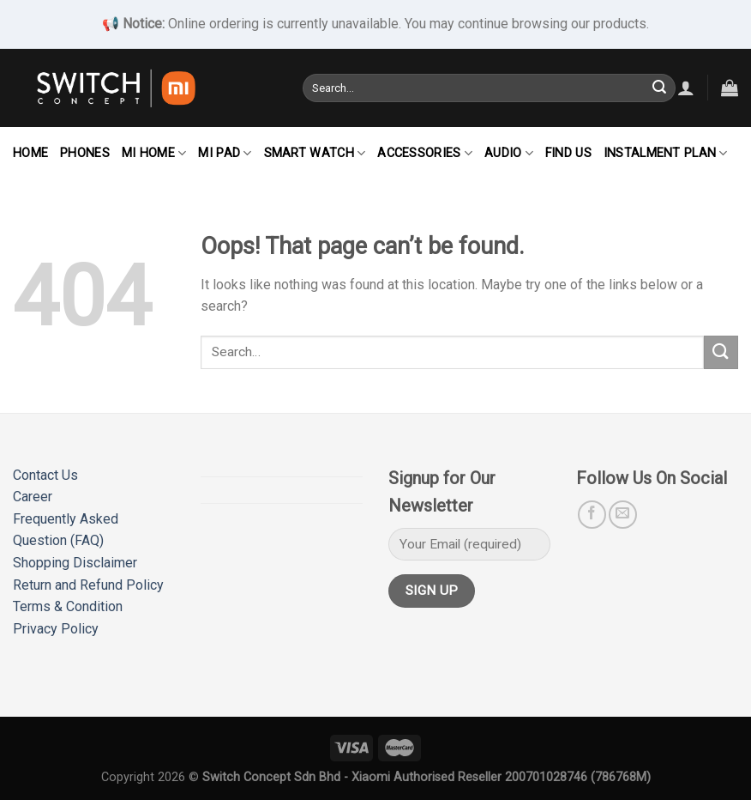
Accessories (424, 153)
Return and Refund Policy (88, 585)
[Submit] (659, 87)
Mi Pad (224, 153)
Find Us (568, 153)
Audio (508, 153)
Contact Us (45, 475)
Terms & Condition (68, 606)
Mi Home (154, 153)
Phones (85, 153)
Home (30, 153)
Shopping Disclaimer (75, 563)
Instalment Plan (666, 153)
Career (32, 496)
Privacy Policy (56, 629)
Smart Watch (315, 153)
